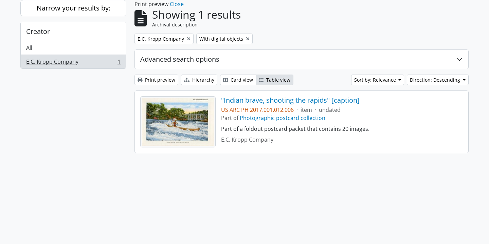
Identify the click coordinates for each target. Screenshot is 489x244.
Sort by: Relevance (375, 80)
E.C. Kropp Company (73, 63)
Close (177, 4)
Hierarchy (199, 80)
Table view (274, 80)
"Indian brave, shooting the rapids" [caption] (290, 100)
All (29, 48)
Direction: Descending (435, 80)
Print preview (156, 80)
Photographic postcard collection (282, 118)
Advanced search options (179, 59)
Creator (38, 31)
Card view (238, 80)
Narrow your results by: (73, 8)
